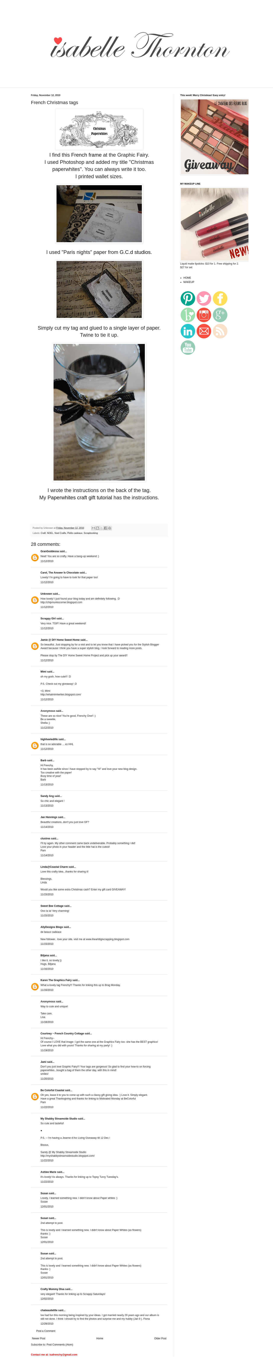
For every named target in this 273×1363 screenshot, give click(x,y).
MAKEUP (188, 282)
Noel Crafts (60, 533)
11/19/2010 (47, 1050)
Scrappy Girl (48, 618)
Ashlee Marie (48, 1172)
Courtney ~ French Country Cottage (62, 1033)
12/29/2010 (47, 1323)
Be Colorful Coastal (52, 1090)
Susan (44, 1193)
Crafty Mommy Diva (52, 1289)
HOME (187, 277)
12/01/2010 (47, 1206)
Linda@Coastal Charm (54, 866)
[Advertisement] (105, 84)
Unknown (46, 593)
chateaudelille (49, 1310)
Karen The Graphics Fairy (56, 980)
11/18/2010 (47, 1022)
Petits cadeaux (75, 533)
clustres (45, 838)
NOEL (50, 533)
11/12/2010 (47, 561)
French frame (86, 155)
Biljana (45, 955)
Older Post (160, 1338)
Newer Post (38, 1338)
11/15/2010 (47, 894)
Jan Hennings (49, 817)
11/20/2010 (47, 1078)
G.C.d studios (135, 252)
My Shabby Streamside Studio (59, 1118)
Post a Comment (45, 1331)
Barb (43, 760)
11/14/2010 (47, 827)
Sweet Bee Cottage (52, 905)
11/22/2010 (47, 1107)
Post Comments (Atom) (59, 1344)
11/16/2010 (47, 968)
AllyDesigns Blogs (52, 927)
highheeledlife (49, 739)
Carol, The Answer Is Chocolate (60, 572)
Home (99, 1338)
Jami (43, 1061)
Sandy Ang (47, 796)
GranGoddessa (50, 551)
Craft (43, 533)
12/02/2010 (47, 1298)
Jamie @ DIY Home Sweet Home (60, 639)
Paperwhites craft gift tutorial (80, 497)
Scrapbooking (91, 533)
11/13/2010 (47, 784)
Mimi (43, 671)
